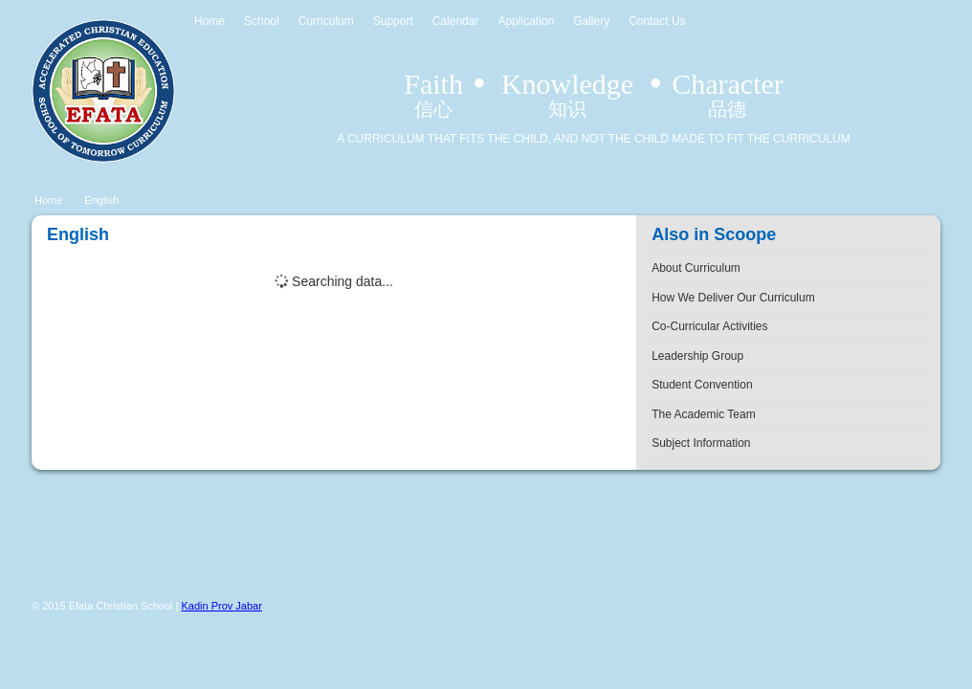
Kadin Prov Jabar (222, 605)
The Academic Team (704, 414)
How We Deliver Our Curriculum (733, 297)
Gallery (591, 21)
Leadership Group (697, 356)
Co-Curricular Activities (709, 326)
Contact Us (657, 21)
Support (393, 21)
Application (525, 21)
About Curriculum (696, 268)
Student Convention (702, 384)
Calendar (455, 21)
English (101, 200)
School (261, 21)
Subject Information (701, 443)
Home (209, 21)
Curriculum (326, 21)
